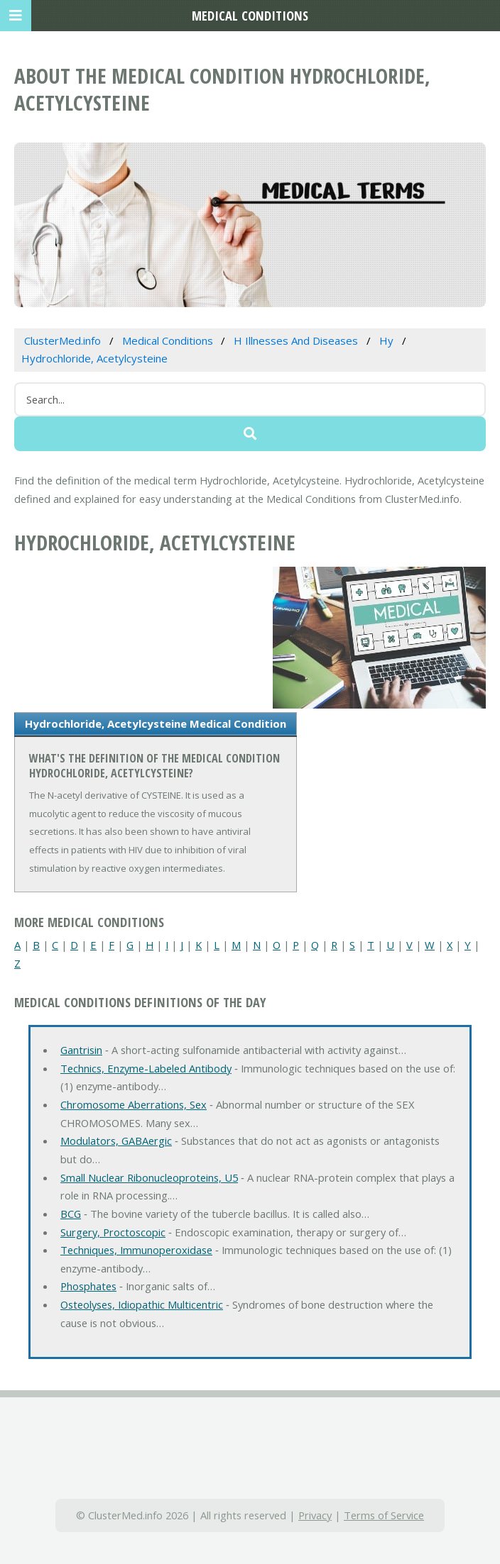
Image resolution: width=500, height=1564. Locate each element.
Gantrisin (81, 1050)
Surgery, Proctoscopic (112, 1232)
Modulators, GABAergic (116, 1140)
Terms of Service (384, 1515)
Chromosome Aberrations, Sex (133, 1104)
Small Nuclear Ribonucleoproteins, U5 (149, 1177)
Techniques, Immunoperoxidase (136, 1250)
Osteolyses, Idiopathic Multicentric (141, 1304)
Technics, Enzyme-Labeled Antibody (146, 1068)
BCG (70, 1214)
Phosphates (88, 1286)
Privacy (315, 1515)
